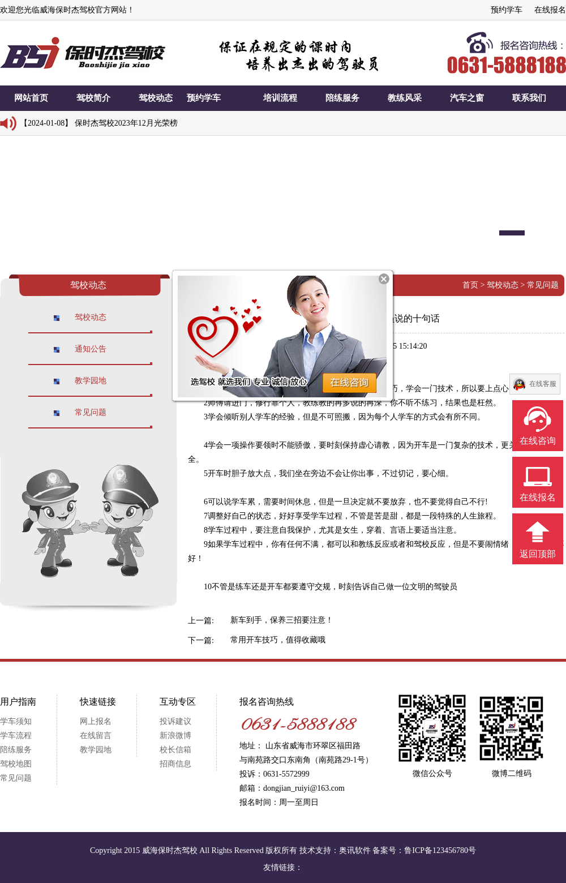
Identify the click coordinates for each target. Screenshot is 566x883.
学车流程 (16, 735)
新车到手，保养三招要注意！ (281, 620)
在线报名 (550, 10)
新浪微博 (175, 735)
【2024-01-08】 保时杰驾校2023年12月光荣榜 (99, 123)
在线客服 (542, 384)
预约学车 (506, 10)
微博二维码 (511, 773)
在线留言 (96, 735)
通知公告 (90, 349)
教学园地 (90, 380)
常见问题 (90, 412)
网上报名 (96, 721)
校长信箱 (175, 749)
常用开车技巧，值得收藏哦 (277, 640)
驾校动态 (90, 317)
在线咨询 (538, 440)
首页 (470, 285)
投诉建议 (175, 721)
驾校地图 (16, 764)
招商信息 (175, 764)
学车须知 (16, 721)
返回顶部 (538, 554)
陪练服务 (16, 749)
